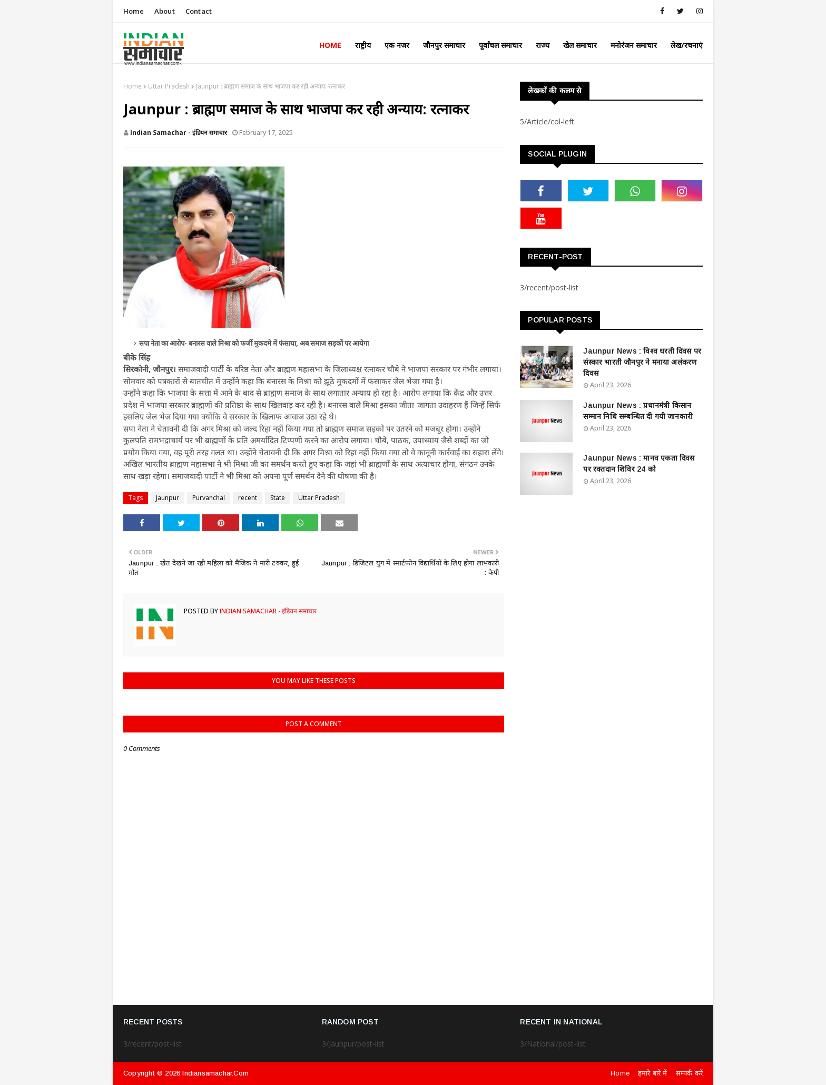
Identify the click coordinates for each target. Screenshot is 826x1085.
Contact (198, 11)
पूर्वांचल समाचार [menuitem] (500, 45)
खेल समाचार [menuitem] (580, 45)
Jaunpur (167, 497)
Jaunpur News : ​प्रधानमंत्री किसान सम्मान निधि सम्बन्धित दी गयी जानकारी (638, 411)
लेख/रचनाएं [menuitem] (687, 45)
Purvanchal (208, 497)
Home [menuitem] (330, 45)
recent (247, 497)
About (164, 11)
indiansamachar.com (215, 1073)
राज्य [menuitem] (542, 45)
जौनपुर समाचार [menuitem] (444, 45)
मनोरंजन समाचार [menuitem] (634, 45)
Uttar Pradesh (169, 86)
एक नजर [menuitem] (397, 45)
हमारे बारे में (652, 1073)
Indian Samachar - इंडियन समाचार (178, 132)
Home (133, 11)
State (277, 497)
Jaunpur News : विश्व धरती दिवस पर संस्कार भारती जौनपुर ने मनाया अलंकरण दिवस (642, 362)
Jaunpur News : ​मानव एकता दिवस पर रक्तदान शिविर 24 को (638, 463)
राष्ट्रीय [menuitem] (363, 45)
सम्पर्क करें (689, 1073)
